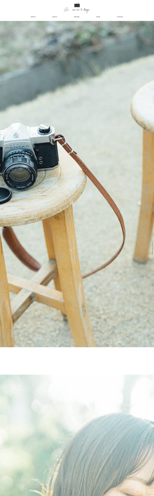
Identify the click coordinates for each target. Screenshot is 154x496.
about (33, 17)
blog (98, 17)
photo (54, 17)
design (77, 17)
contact (120, 17)
